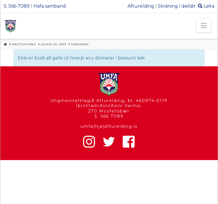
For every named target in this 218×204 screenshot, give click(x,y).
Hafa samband (49, 6)
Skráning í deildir (177, 6)
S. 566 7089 (109, 116)
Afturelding (141, 6)
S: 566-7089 (17, 6)
